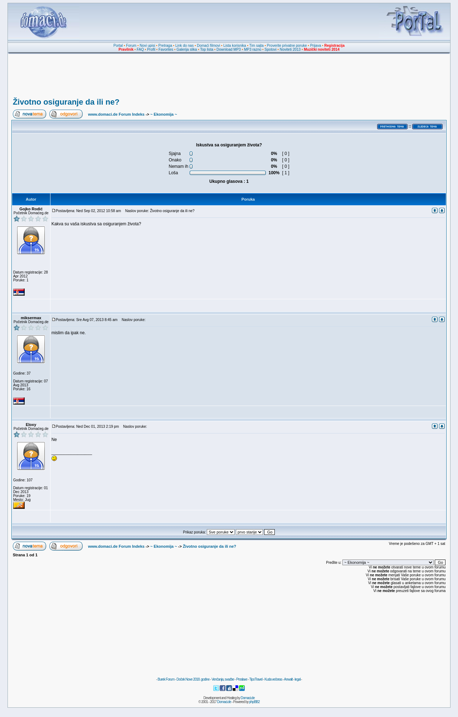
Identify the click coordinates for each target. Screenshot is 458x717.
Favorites (166, 49)
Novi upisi (147, 45)
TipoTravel (256, 679)
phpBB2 (254, 702)
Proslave (241, 679)
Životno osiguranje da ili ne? (66, 101)
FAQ (140, 49)
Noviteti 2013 (290, 49)
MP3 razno (252, 49)
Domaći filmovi (208, 45)
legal (297, 679)
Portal (118, 45)
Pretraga (165, 45)
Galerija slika (186, 49)
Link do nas (184, 45)
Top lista (206, 49)
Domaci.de (248, 698)
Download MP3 (228, 49)
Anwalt (288, 679)
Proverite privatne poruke (287, 45)
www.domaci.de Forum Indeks (116, 114)
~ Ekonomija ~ (163, 114)
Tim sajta (256, 45)
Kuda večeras (273, 679)
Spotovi (270, 49)
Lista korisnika (234, 45)
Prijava (315, 45)
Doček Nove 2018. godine (192, 679)
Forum (131, 45)
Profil (151, 49)
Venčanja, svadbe (222, 679)
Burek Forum (165, 679)
